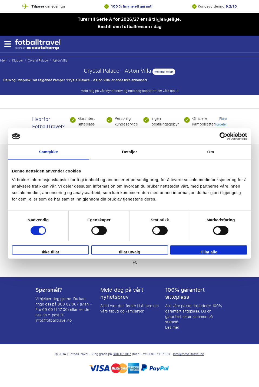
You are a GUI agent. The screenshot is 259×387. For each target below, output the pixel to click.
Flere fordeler (221, 121)
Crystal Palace (38, 60)
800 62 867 (122, 354)
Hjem (3, 60)
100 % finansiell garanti (131, 6)
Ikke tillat (50, 252)
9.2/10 (231, 6)
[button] (7, 44)
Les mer (172, 327)
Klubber (17, 60)
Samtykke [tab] (48, 152)
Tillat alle (208, 252)
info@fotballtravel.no (53, 320)
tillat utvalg (129, 252)
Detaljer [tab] (129, 152)
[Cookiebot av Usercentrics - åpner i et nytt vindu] (223, 136)
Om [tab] (210, 152)
